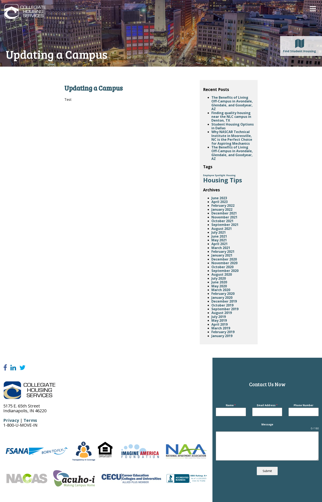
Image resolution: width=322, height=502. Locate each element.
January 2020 (221, 297)
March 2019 (220, 328)
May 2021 (219, 240)
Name (231, 405)
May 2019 (219, 320)
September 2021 (224, 224)
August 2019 (221, 312)
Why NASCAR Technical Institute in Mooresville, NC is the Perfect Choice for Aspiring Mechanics (231, 138)
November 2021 (224, 217)
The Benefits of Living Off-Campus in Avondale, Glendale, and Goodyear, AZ (232, 103)
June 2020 (219, 282)
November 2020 (224, 263)
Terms (30, 420)
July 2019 (218, 316)
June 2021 (219, 236)
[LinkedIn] (13, 367)
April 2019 (219, 324)
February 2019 (223, 332)
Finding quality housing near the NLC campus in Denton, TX (231, 117)
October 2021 (222, 221)
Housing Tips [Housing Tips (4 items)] (222, 180)
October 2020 (222, 267)
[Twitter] (22, 367)
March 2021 (220, 247)
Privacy (11, 420)
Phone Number (303, 405)
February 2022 (223, 205)
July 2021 (218, 232)
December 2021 (224, 213)
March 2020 (220, 290)
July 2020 (218, 278)
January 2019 (221, 336)
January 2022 (221, 209)
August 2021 (221, 228)
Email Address (267, 405)
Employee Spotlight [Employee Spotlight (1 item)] (214, 175)
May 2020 (219, 286)
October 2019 (222, 305)
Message (267, 424)
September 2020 (224, 270)
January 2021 (221, 255)
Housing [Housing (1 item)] (231, 175)
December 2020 (224, 259)
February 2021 (223, 251)
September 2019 (224, 309)
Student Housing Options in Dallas (232, 126)
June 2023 (219, 198)
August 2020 (221, 274)
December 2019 (224, 301)
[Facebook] (5, 367)
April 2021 (219, 244)
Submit (267, 471)
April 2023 (219, 201)
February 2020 (223, 293)
